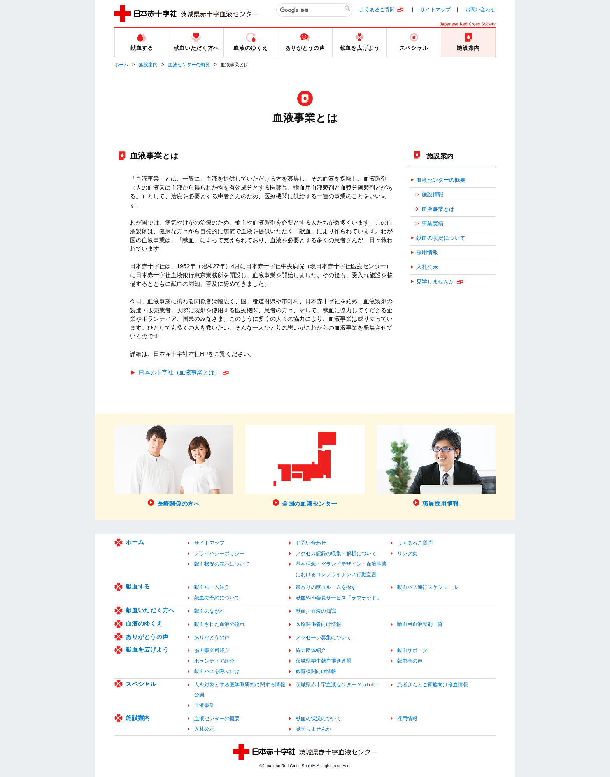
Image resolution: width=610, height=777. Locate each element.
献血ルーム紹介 (212, 587)
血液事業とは (438, 209)
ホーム (121, 64)
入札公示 (427, 267)
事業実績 (432, 224)
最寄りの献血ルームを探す (326, 587)
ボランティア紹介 (214, 661)
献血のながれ (209, 611)
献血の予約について (217, 598)
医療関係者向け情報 (318, 624)
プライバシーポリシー (219, 553)
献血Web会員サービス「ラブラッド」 (339, 598)
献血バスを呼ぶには (217, 671)
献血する (138, 586)
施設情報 (432, 194)
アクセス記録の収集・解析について (336, 553)
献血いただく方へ (150, 610)
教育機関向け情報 (316, 671)
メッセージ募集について (323, 637)
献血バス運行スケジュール (427, 587)
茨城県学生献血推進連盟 (323, 661)
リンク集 (407, 553)
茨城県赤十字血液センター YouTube (336, 684)
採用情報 (427, 252)
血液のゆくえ (144, 623)
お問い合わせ (480, 9)
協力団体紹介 (311, 650)
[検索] (314, 10)
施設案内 (148, 64)
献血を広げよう (147, 649)
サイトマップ (435, 9)
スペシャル (141, 683)
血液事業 (204, 705)
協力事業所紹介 (212, 650)
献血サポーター (415, 650)
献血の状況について (440, 238)
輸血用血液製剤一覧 (420, 624)
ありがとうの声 (147, 636)
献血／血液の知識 (316, 611)
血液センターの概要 (189, 64)
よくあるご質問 (377, 9)
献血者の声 (409, 661)
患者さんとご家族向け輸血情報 (432, 684)
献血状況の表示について (222, 564)
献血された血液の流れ (219, 624)
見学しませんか (435, 282)
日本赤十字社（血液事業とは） (179, 372)
